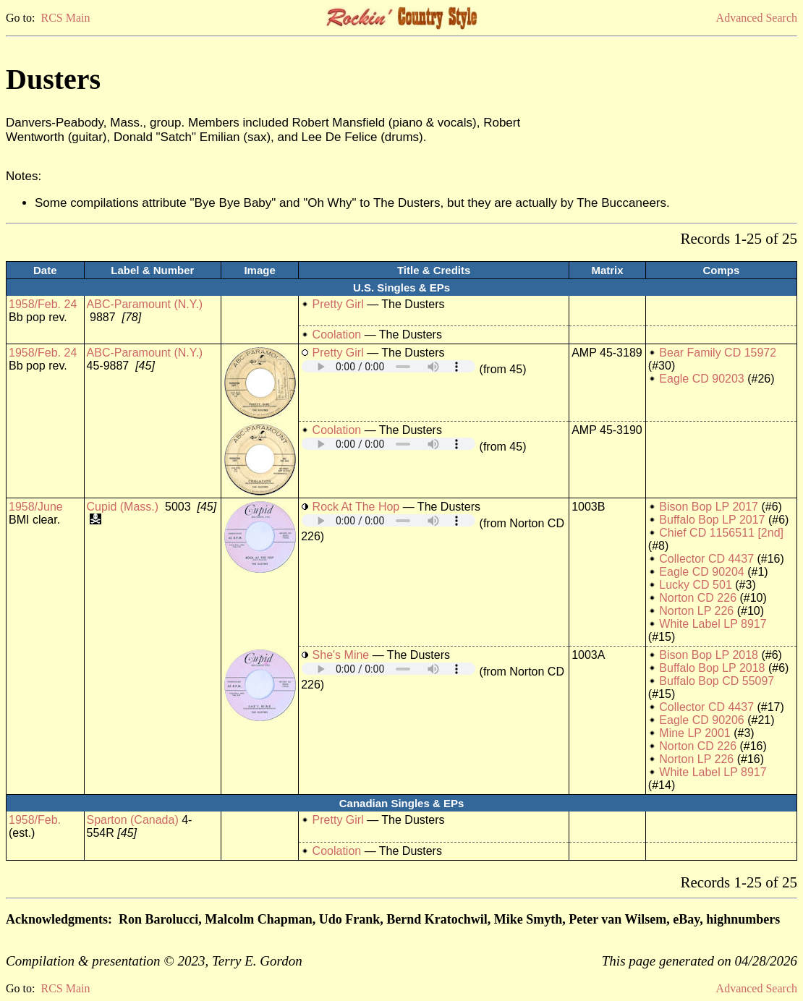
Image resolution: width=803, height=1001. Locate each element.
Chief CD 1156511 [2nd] (721, 533)
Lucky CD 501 (695, 585)
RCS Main (65, 18)
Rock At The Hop (356, 506)
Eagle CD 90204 (701, 572)
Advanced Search (756, 18)
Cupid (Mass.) (123, 506)
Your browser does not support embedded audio (388, 366)
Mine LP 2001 (694, 733)
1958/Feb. (35, 820)
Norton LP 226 (696, 611)
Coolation (337, 334)
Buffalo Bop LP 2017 (712, 520)
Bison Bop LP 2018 (708, 655)
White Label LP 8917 (712, 624)
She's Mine (341, 655)
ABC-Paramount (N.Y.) (145, 304)
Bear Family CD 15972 (717, 352)
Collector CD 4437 (706, 559)
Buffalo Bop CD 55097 (716, 681)
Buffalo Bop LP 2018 (712, 668)
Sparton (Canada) (133, 820)
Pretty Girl (338, 304)
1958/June (36, 506)
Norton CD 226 (697, 598)
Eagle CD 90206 (701, 720)
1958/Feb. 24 (43, 304)
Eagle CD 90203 (701, 378)
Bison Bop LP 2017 (708, 506)
